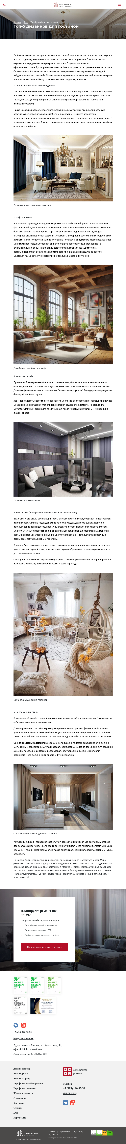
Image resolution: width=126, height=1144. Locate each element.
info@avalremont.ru (23, 1038)
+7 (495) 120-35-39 (23, 1032)
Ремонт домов (21, 1073)
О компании (20, 1098)
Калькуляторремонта (80, 1071)
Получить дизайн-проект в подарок (44, 947)
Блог (16, 1113)
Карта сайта (20, 1117)
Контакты (19, 1103)
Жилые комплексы (23, 1093)
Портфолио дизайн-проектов (28, 1083)
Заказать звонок (70, 1093)
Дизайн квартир (22, 1068)
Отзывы (18, 1108)
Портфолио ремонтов (25, 1088)
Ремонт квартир (22, 1078)
